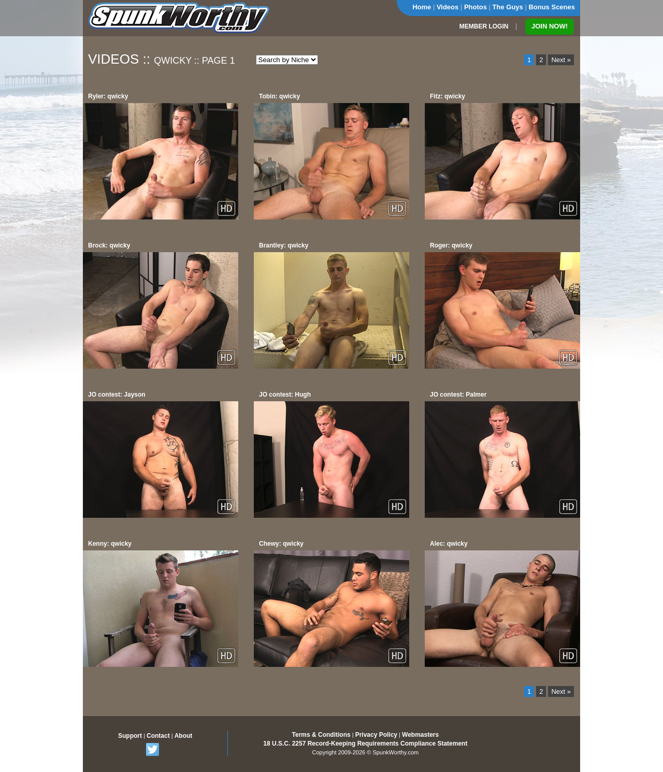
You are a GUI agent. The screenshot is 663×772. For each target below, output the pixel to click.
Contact (158, 735)
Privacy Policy (376, 734)
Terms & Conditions (321, 734)
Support (130, 735)
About (184, 735)
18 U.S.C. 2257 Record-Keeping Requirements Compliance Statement (365, 743)
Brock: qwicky (109, 245)
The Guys (508, 7)
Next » (561, 60)
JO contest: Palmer (458, 394)
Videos (447, 7)
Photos (475, 7)
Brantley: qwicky (283, 245)
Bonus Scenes (551, 7)
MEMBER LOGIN (484, 26)
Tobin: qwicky (279, 96)
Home (421, 7)
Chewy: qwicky (281, 543)
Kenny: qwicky (110, 543)
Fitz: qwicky (447, 96)
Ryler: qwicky (108, 96)
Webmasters (420, 734)
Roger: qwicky (451, 245)
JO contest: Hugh (285, 394)
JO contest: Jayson (117, 394)
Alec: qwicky (449, 543)
